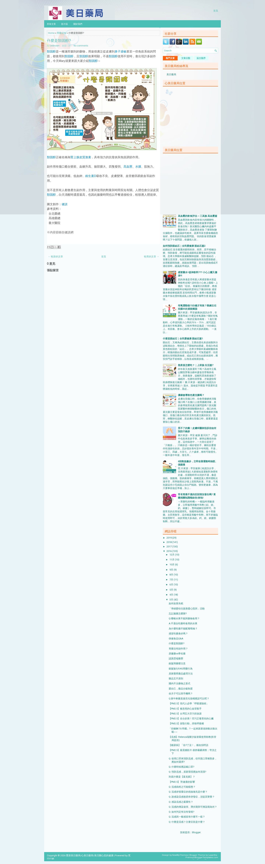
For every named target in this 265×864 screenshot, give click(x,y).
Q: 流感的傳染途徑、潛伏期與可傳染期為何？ (193, 806)
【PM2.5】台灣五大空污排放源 (185, 713)
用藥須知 (61, 33)
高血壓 (127, 166)
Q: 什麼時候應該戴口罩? (181, 766)
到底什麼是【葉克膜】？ (182, 776)
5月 (171, 589)
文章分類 (185, 58)
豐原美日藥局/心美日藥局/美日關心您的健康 (89, 855)
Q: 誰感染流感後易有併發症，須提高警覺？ (192, 796)
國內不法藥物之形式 (179, 683)
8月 (171, 574)
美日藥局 (171, 74)
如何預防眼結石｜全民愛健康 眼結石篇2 (184, 245)
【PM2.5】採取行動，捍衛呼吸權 (186, 723)
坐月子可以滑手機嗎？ (181, 693)
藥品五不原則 (176, 678)
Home (51, 33)
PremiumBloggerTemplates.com (202, 857)
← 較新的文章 (55, 256)
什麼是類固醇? (59, 40)
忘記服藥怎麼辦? (178, 613)
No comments (81, 45)
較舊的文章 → (151, 256)
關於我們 (77, 23)
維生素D (90, 175)
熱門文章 (170, 58)
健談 (65, 204)
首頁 (215, 10)
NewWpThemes (180, 855)
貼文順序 (201, 58)
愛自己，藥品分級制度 (181, 688)
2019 (169, 537)
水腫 (138, 166)
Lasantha (212, 855)
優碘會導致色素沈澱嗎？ (191, 395)
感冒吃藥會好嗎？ (178, 633)
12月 (172, 554)
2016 (169, 551)
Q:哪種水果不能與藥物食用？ (184, 618)
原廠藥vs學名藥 (177, 653)
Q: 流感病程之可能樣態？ (182, 786)
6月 (171, 584)
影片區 (64, 23)
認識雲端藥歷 (176, 658)
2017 (169, 546)
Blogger (196, 832)
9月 (171, 569)
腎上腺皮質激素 (80, 157)
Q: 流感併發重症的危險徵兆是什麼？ (188, 791)
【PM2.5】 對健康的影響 (182, 781)
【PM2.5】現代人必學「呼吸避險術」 (189, 703)
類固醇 (51, 51)
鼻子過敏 (120, 51)
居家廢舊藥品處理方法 (181, 673)
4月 (171, 594)
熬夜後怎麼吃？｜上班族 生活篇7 (195, 365)
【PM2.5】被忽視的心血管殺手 (185, 708)
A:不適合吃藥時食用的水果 (183, 623)
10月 (172, 564)
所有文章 (51, 23)
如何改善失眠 (176, 603)
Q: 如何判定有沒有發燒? (181, 811)
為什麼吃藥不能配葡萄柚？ (183, 628)
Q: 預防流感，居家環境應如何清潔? (187, 771)
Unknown (54, 45)
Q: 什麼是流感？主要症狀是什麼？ (187, 821)
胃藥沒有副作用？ (178, 648)
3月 (171, 599)
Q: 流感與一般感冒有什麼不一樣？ (187, 816)
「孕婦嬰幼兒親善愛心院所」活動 (187, 608)
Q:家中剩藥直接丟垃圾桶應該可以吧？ (189, 698)
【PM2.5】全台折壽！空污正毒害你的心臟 (191, 718)
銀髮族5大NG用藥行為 (180, 668)
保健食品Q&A (176, 638)
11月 (172, 559)
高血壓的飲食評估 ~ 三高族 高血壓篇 (197, 216)
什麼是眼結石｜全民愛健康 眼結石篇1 (183, 338)
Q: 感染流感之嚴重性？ (181, 801)
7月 (171, 579)
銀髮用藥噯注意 (177, 663)
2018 (169, 542)
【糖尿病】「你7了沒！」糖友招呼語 (188, 745)
